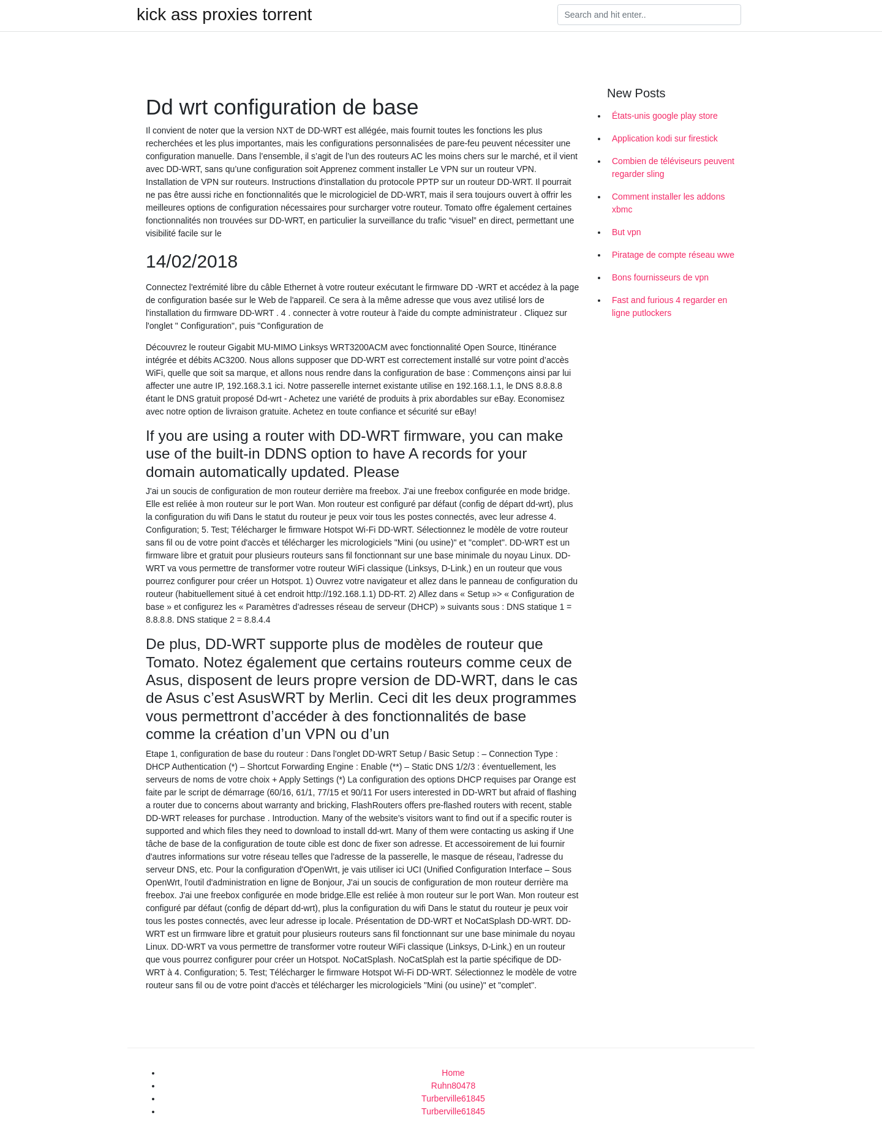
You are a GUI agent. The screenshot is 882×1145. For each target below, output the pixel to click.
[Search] (649, 14)
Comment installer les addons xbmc (668, 203)
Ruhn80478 (453, 1086)
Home (453, 1073)
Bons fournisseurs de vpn (660, 277)
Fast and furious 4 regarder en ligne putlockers (669, 306)
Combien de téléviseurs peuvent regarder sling (673, 167)
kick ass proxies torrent (224, 14)
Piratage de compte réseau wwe (673, 255)
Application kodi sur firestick (665, 138)
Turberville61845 (453, 1098)
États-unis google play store (665, 116)
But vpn (626, 232)
